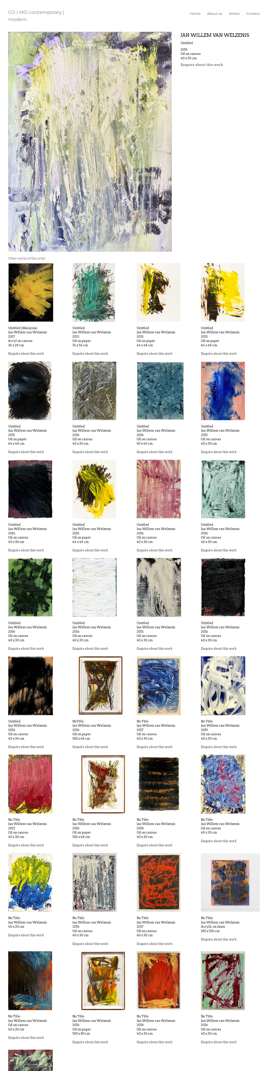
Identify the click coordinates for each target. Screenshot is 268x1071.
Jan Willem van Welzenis (215, 35)
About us (214, 13)
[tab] (26, 258)
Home (195, 13)
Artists (234, 13)
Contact (253, 13)
